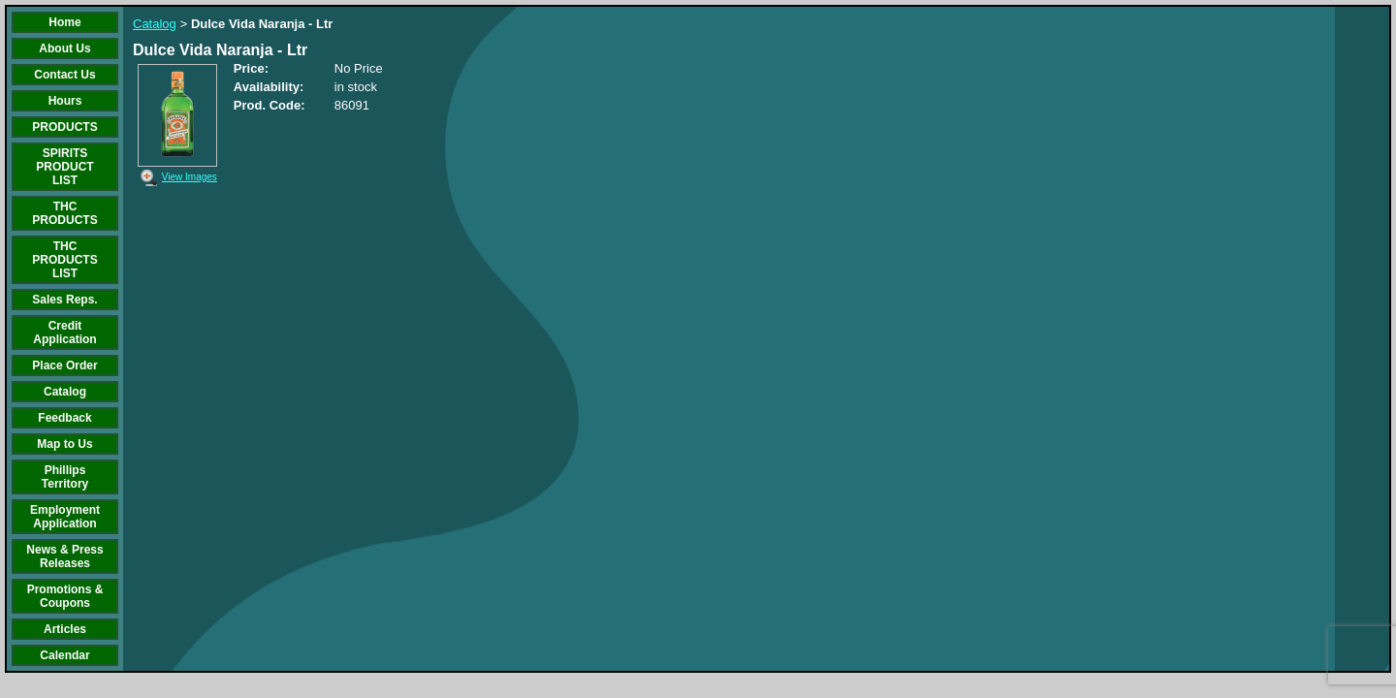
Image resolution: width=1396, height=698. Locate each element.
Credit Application (64, 332)
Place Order (64, 365)
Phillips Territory (65, 477)
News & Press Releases (64, 556)
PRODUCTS (64, 127)
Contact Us (64, 74)
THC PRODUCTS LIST (64, 259)
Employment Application (65, 516)
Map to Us (64, 444)
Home (64, 22)
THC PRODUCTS (64, 213)
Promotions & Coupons (65, 596)
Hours (65, 101)
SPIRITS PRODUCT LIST (64, 166)
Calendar (64, 655)
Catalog (65, 391)
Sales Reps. (64, 299)
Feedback (64, 418)
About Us (64, 48)
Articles (65, 629)
